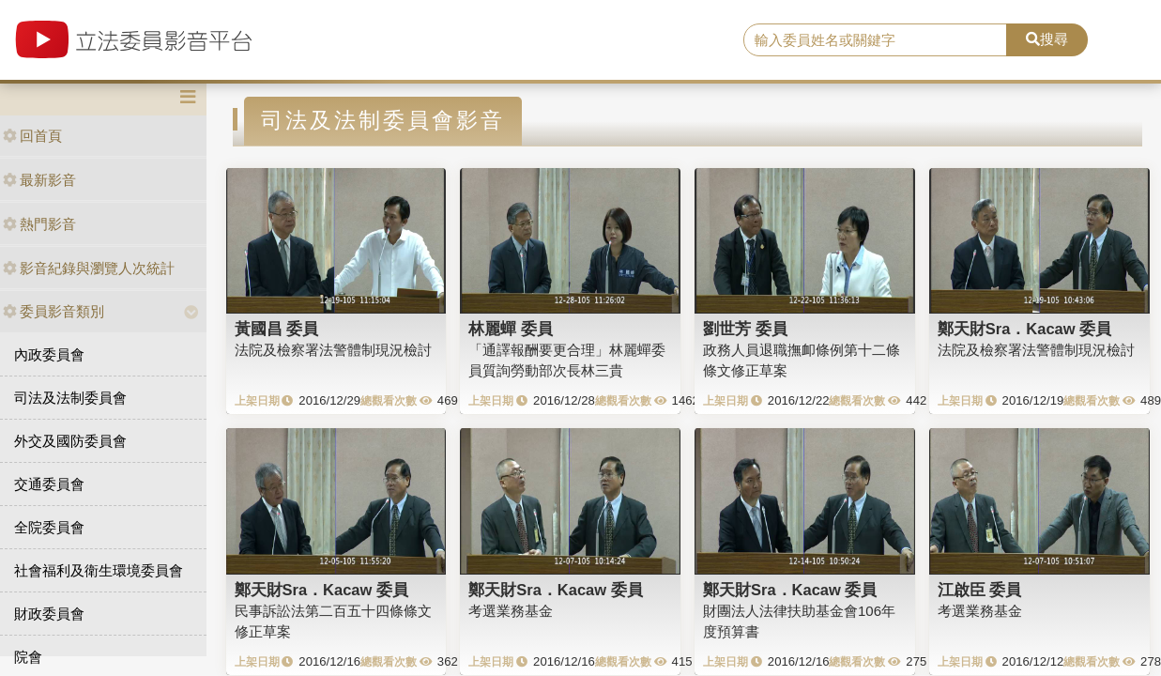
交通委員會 (49, 484)
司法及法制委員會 (70, 398)
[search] (874, 40)
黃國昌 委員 (277, 328)
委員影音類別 (53, 311)
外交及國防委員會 (70, 441)
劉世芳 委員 (745, 328)
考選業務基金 (510, 611)
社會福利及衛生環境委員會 (98, 570)
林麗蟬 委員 (510, 328)
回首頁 (32, 136)
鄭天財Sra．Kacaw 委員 (1024, 328)
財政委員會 (49, 614)
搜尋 (1047, 39)
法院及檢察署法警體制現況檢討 (333, 350)
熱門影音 (39, 224)
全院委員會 (49, 527)
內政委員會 (49, 354)
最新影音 (39, 180)
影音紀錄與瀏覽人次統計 (89, 268)
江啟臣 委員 (980, 589)
